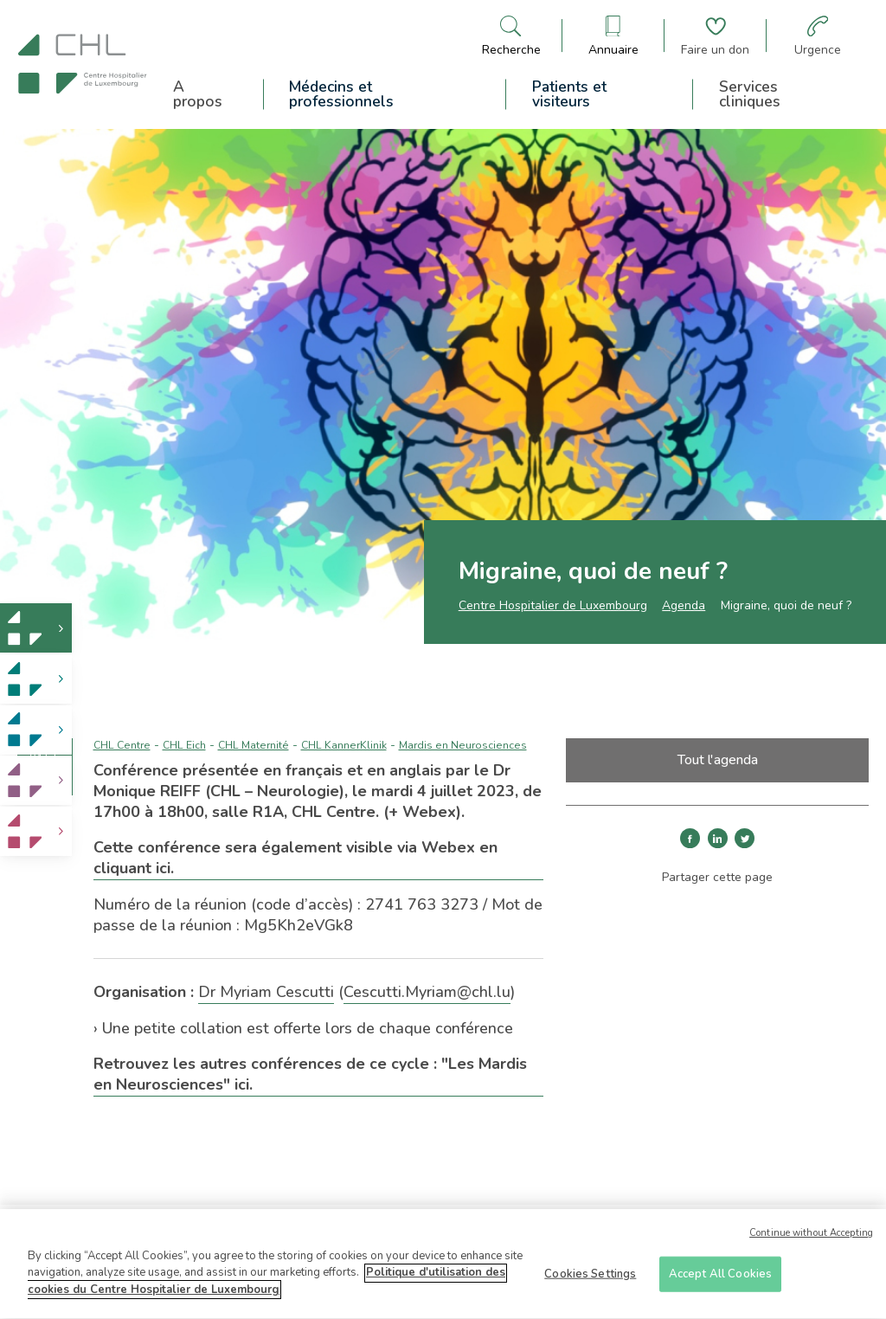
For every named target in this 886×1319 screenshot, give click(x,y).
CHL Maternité (253, 745)
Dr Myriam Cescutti (266, 991)
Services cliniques (749, 94)
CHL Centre (122, 745)
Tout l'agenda (717, 759)
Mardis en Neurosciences (463, 745)
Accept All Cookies (720, 1279)
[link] (36, 628)
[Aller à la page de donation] (715, 36)
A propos (197, 94)
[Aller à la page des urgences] (817, 36)
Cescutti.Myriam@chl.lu (426, 991)
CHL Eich (184, 745)
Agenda (683, 605)
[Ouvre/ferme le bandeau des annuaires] (613, 36)
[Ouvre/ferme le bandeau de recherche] (511, 36)
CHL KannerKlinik (344, 745)
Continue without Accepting (811, 1238)
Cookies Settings (590, 1279)
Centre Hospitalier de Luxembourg (553, 605)
